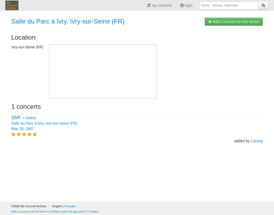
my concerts (159, 5)
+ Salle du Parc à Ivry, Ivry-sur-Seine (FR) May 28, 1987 (44, 123)
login (186, 5)
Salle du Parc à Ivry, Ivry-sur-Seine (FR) (68, 21)
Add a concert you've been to (30, 211)
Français (69, 206)
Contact (93, 211)
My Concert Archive (12, 5)
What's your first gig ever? (69, 211)
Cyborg (257, 141)
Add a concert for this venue (233, 22)
